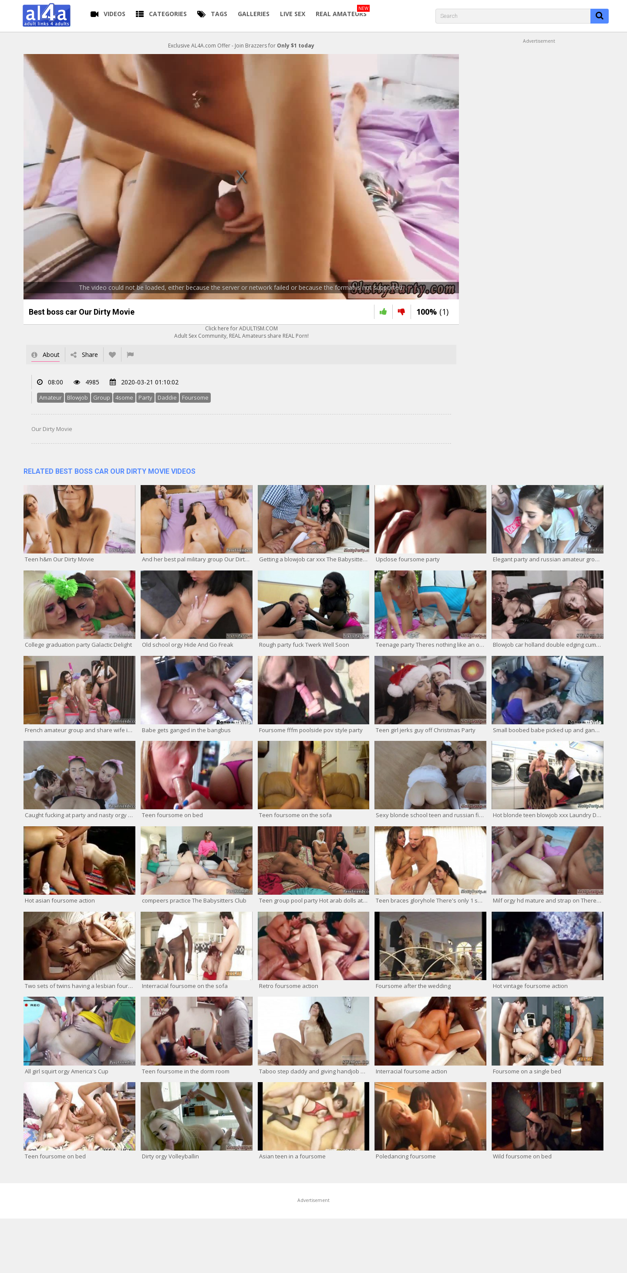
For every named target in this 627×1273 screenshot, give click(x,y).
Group (101, 397)
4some (124, 397)
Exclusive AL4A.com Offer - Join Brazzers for (241, 45)
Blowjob (77, 397)
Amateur (50, 397)
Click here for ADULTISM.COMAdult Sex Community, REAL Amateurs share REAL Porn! (241, 332)
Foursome (195, 397)
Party (145, 397)
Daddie (167, 397)
